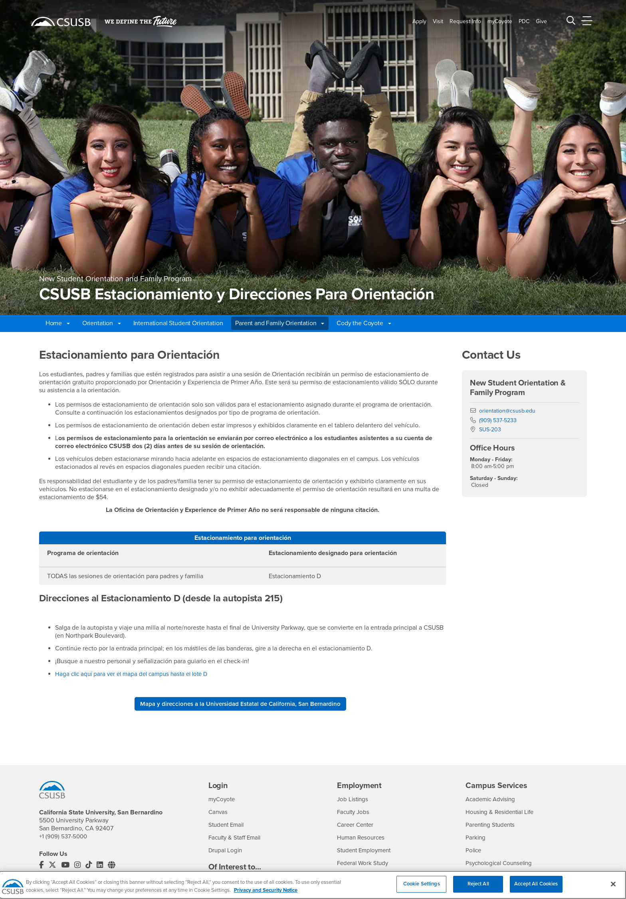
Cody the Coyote (364, 323)
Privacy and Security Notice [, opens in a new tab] (265, 895)
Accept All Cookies (536, 889)
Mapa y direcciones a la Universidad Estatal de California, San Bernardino (240, 704)
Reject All (478, 889)
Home (58, 323)
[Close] (613, 889)
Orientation (101, 323)
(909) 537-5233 (498, 420)
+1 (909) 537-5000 (64, 837)
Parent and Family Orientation (279, 323)
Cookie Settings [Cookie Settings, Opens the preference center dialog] (421, 889)
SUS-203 (490, 429)
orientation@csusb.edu (507, 410)
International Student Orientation (178, 323)
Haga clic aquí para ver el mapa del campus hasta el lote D (136, 674)
